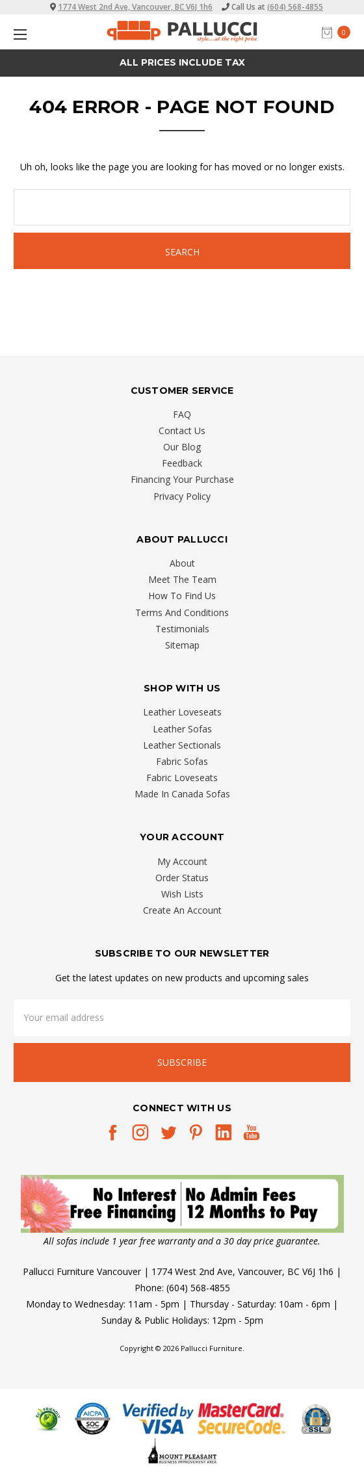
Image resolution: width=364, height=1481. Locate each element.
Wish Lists (182, 894)
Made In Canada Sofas (182, 794)
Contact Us (182, 430)
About (182, 563)
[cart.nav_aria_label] (339, 32)
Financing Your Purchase (182, 479)
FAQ (182, 414)
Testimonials (182, 629)
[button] (182, 1204)
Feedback (182, 463)
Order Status (182, 877)
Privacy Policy (182, 496)
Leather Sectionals (182, 745)
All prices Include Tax (182, 62)
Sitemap (182, 645)
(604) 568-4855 (295, 6)
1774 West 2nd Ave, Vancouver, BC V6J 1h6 (135, 6)
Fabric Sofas (182, 761)
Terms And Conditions (182, 612)
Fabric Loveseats (182, 777)
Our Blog (182, 447)
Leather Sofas (182, 729)
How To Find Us (182, 595)
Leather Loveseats (182, 712)
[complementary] (270, 1409)
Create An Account (182, 910)
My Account (182, 861)
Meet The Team (182, 579)
